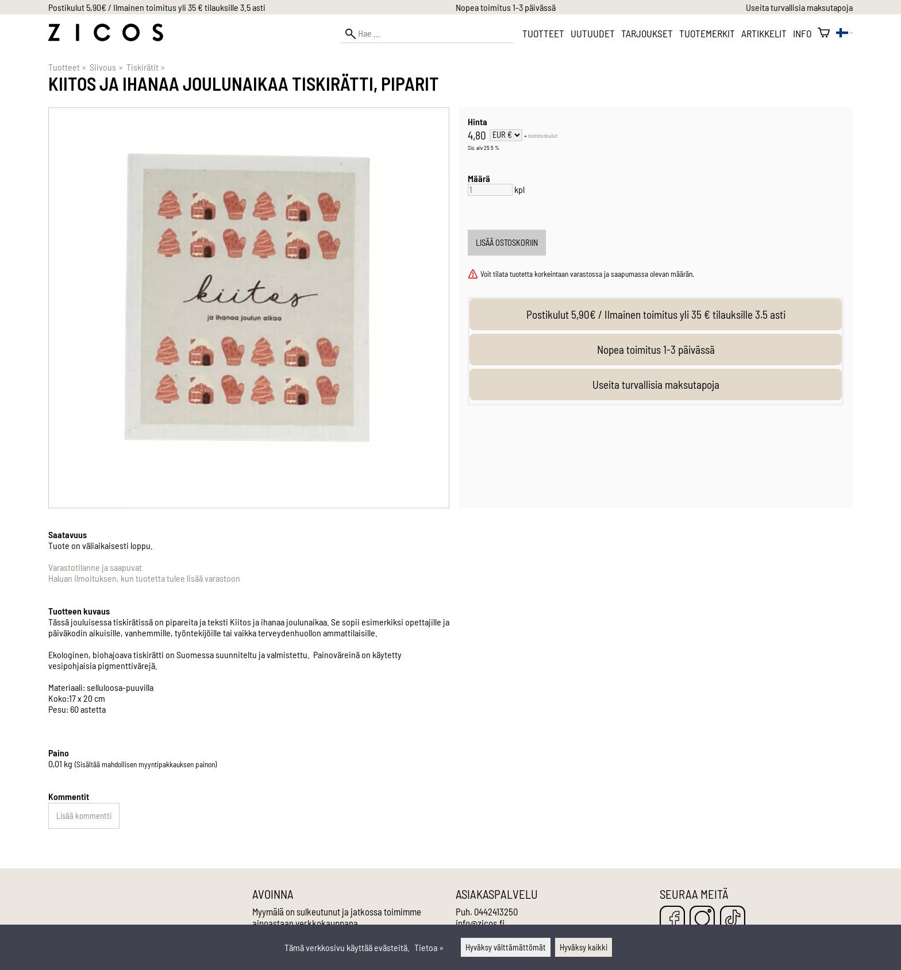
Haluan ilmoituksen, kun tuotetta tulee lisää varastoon (144, 578)
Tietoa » (429, 947)
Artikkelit (764, 33)
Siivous (106, 66)
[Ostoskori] (824, 33)
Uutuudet (593, 33)
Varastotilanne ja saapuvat (95, 567)
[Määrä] (490, 190)
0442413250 (496, 911)
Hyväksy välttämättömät (505, 947)
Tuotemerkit (707, 33)
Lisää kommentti (83, 816)
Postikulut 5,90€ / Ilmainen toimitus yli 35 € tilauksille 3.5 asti (156, 7)
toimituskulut (542, 135)
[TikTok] (732, 919)
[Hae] (427, 33)
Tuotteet (543, 33)
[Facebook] (672, 919)
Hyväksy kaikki (583, 947)
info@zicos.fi (480, 923)
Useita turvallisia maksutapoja (799, 7)
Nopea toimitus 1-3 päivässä (506, 7)
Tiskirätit (145, 66)
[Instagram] (702, 919)
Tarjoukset (647, 33)
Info (802, 33)
